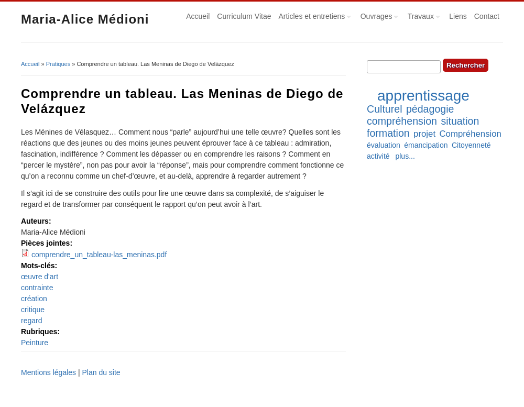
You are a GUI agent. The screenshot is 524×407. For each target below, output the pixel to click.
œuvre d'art (39, 276)
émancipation (425, 145)
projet (424, 134)
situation (460, 121)
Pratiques (58, 64)
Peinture (34, 342)
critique (33, 309)
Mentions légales (48, 372)
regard (31, 320)
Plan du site (101, 372)
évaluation (383, 145)
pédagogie (430, 109)
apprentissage (423, 95)
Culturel (384, 109)
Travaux (422, 18)
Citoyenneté (471, 145)
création (34, 298)
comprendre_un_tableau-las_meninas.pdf (99, 254)
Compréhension (470, 134)
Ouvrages (378, 18)
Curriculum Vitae (244, 16)
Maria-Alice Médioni (85, 19)
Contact (486, 16)
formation (388, 133)
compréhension (402, 121)
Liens (457, 16)
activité (378, 156)
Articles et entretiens (313, 18)
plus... (404, 156)
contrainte (37, 287)
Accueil (198, 16)
